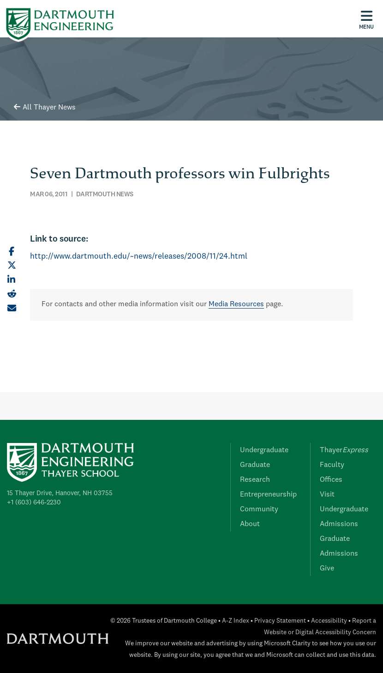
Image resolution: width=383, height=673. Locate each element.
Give (327, 568)
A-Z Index (235, 621)
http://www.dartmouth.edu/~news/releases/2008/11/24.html (138, 257)
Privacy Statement (280, 621)
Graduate (255, 465)
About (250, 524)
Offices (331, 480)
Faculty (332, 465)
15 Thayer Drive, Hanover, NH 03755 (60, 493)
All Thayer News (45, 107)
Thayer (344, 450)
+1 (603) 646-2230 (34, 502)
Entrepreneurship (268, 494)
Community (259, 509)
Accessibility (329, 621)
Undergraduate (264, 450)
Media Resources (236, 304)
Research (255, 480)
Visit (327, 494)
